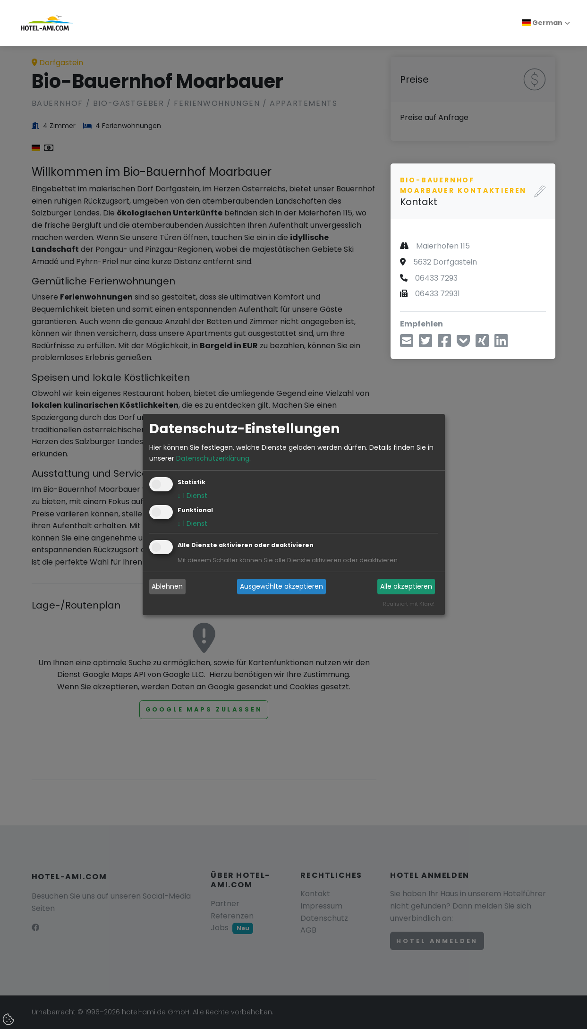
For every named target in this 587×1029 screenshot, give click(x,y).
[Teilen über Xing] (482, 343)
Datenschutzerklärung (212, 458)
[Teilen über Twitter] (425, 343)
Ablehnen (167, 586)
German (542, 22)
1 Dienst (192, 495)
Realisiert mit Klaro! (408, 604)
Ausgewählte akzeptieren (281, 586)
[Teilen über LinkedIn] (501, 343)
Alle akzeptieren (406, 586)
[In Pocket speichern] (463, 343)
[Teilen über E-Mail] (406, 343)
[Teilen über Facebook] (444, 343)
